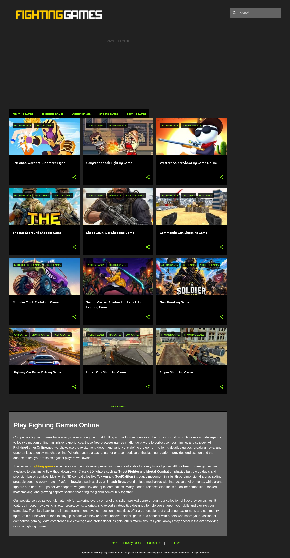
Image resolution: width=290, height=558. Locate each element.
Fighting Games (23, 113)
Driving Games (136, 113)
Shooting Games (52, 113)
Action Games (81, 113)
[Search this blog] (259, 13)
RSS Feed (174, 543)
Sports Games (108, 113)
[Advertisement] (118, 73)
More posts (118, 406)
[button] (74, 177)
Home (113, 543)
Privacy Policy (132, 543)
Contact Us (154, 543)
